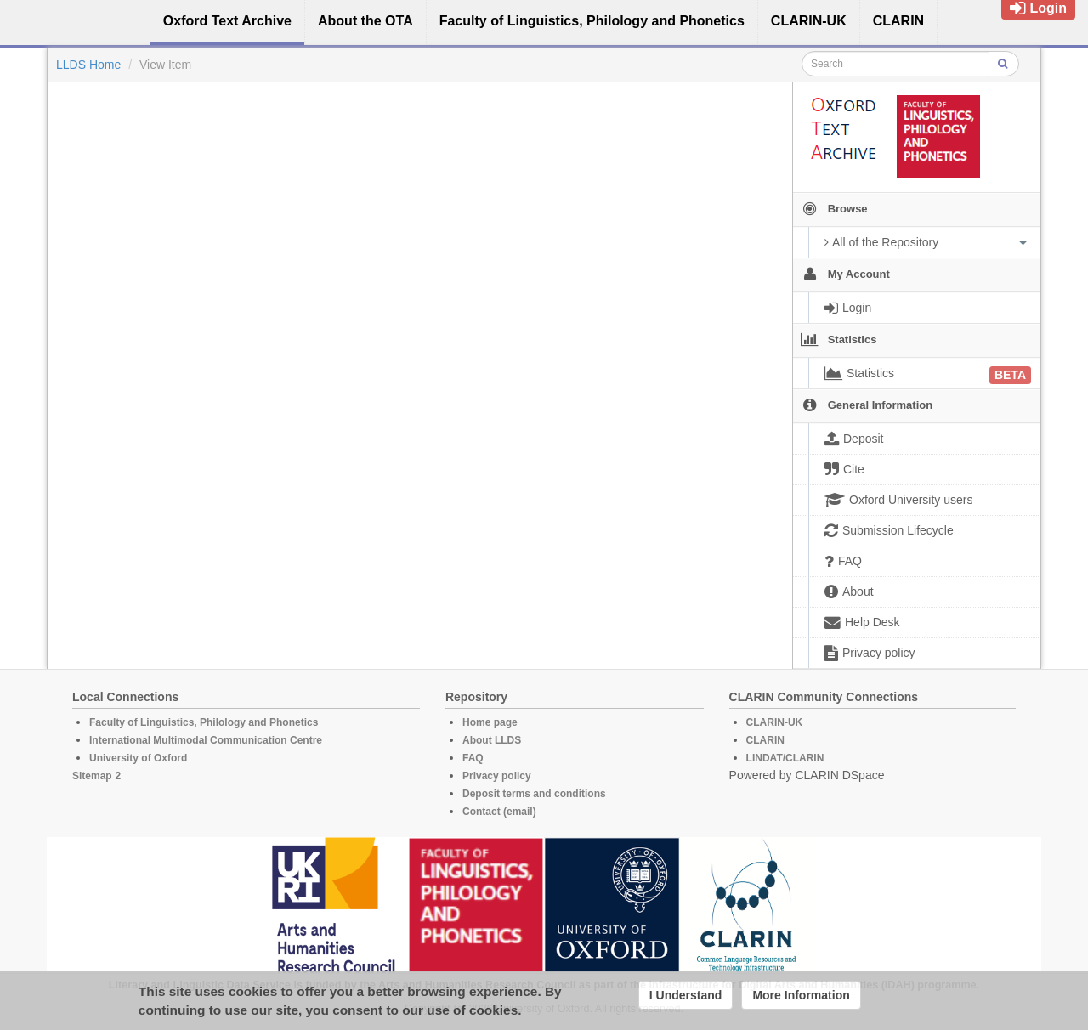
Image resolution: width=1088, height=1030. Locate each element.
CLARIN (765, 740)
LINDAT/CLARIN (785, 758)
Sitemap (92, 776)
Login (1038, 8)
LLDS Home (88, 64)
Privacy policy (496, 776)
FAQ (473, 758)
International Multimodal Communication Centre (205, 740)
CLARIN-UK (774, 722)
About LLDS (491, 740)
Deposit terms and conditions (534, 794)
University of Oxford (138, 758)
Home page (490, 722)
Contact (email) (499, 812)
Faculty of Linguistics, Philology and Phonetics (203, 722)
